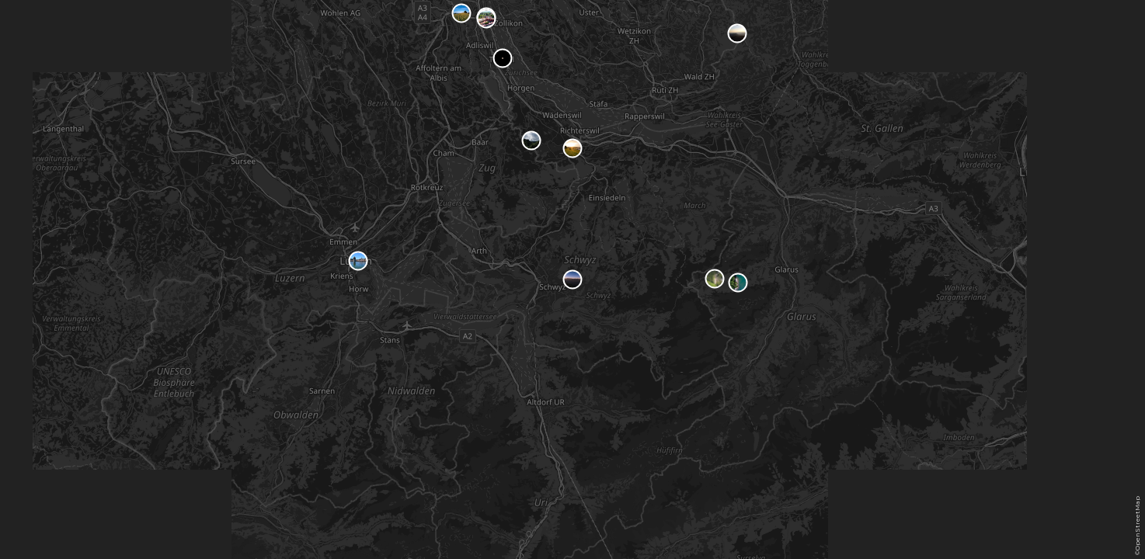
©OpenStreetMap (1137, 525)
